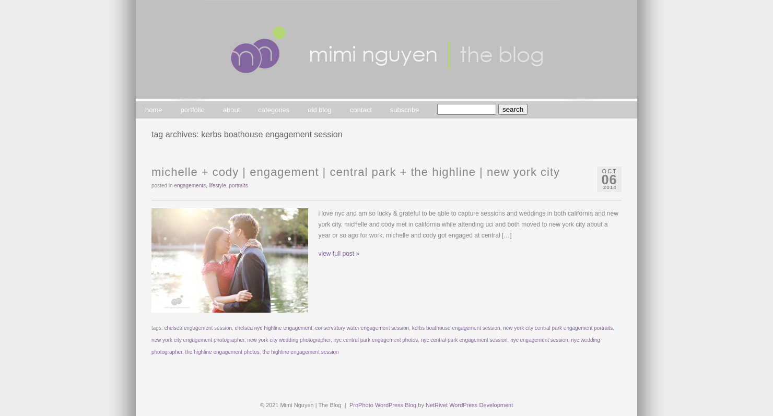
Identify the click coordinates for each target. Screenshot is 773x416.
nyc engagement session (539, 340)
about (231, 109)
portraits (238, 185)
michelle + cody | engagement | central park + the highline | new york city (355, 172)
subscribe (404, 109)
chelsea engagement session (198, 328)
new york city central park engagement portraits (558, 328)
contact (361, 109)
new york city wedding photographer (289, 340)
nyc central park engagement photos (376, 340)
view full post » (339, 253)
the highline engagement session (300, 352)
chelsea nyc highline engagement (273, 328)
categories (273, 109)
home (153, 109)
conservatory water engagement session (362, 328)
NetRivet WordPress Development (469, 405)
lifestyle (217, 185)
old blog (320, 109)
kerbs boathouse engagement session (456, 328)
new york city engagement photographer (197, 340)
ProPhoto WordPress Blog (382, 405)
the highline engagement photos (222, 352)
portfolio (193, 109)
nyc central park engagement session (464, 340)
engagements (190, 185)
